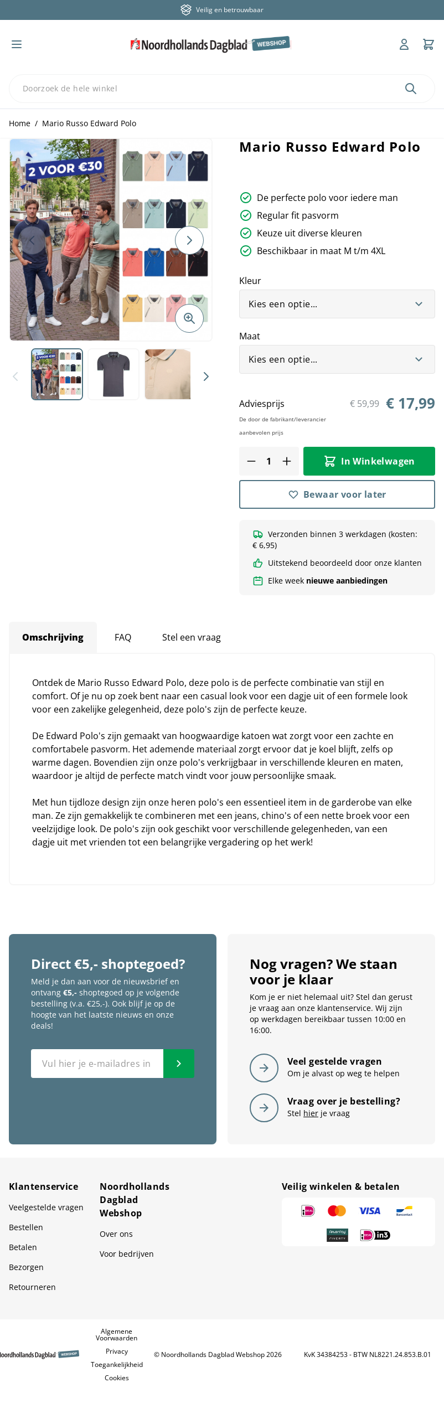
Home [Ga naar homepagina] (19, 123)
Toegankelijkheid (117, 1364)
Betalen (23, 1247)
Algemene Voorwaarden (116, 1335)
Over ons (116, 1234)
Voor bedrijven (127, 1253)
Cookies (117, 1377)
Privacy (117, 1351)
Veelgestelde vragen (46, 1207)
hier (310, 1113)
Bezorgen (26, 1267)
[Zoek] (411, 89)
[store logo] (210, 44)
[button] (111, 240)
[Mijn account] (404, 44)
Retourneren (32, 1287)
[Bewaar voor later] (337, 494)
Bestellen (26, 1227)
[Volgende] (189, 240)
